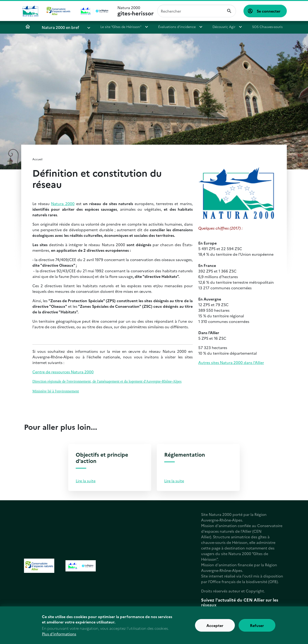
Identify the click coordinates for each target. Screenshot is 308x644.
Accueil (27, 26)
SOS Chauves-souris (256, 26)
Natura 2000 (135, 11)
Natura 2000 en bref (58, 26)
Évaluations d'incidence (167, 26)
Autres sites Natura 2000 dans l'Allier (231, 362)
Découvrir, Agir (213, 26)
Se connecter (269, 11)
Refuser (257, 627)
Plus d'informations (59, 636)
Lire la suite (86, 480)
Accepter (214, 627)
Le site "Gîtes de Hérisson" (111, 26)
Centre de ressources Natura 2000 (63, 371)
